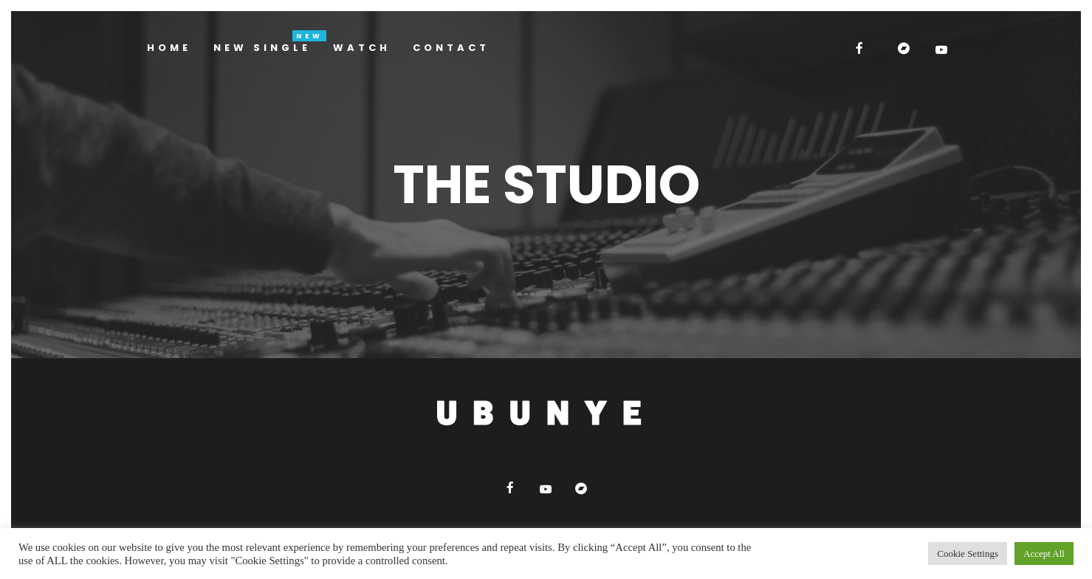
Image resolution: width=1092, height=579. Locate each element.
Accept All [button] (1044, 553)
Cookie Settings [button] (967, 553)
